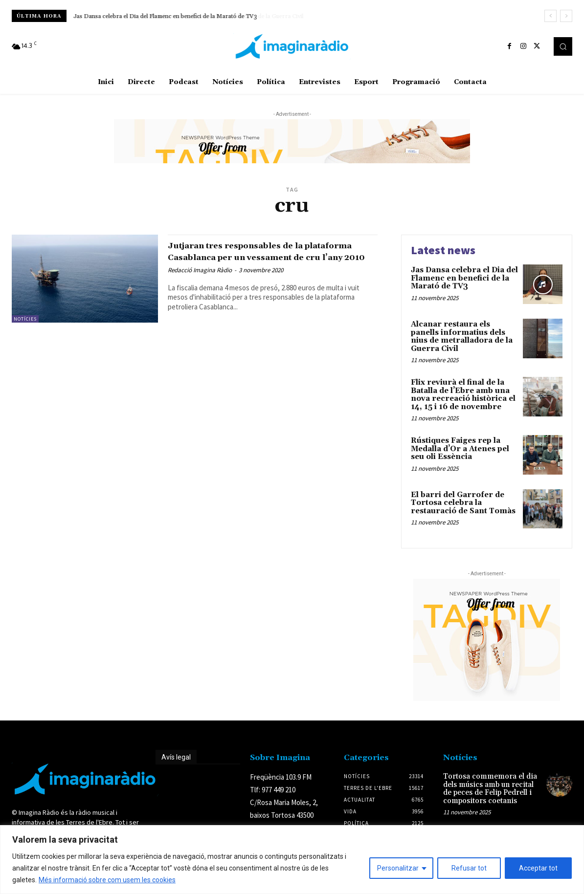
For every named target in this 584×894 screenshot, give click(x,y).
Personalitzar (398, 868)
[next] (566, 16)
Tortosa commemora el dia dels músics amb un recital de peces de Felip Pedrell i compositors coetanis (490, 789)
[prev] (550, 16)
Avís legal (176, 757)
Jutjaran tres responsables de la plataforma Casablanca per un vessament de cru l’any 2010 (253, 256)
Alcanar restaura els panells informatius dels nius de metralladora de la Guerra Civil (184, 16)
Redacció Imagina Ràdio (200, 281)
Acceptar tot (538, 868)
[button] (563, 46)
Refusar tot (469, 868)
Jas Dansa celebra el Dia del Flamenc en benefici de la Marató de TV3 (464, 278)
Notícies (25, 319)
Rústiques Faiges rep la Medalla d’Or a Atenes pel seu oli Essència (460, 448)
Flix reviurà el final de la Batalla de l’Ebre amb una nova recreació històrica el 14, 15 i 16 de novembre (463, 395)
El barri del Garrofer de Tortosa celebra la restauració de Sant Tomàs (463, 503)
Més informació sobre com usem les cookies (107, 880)
